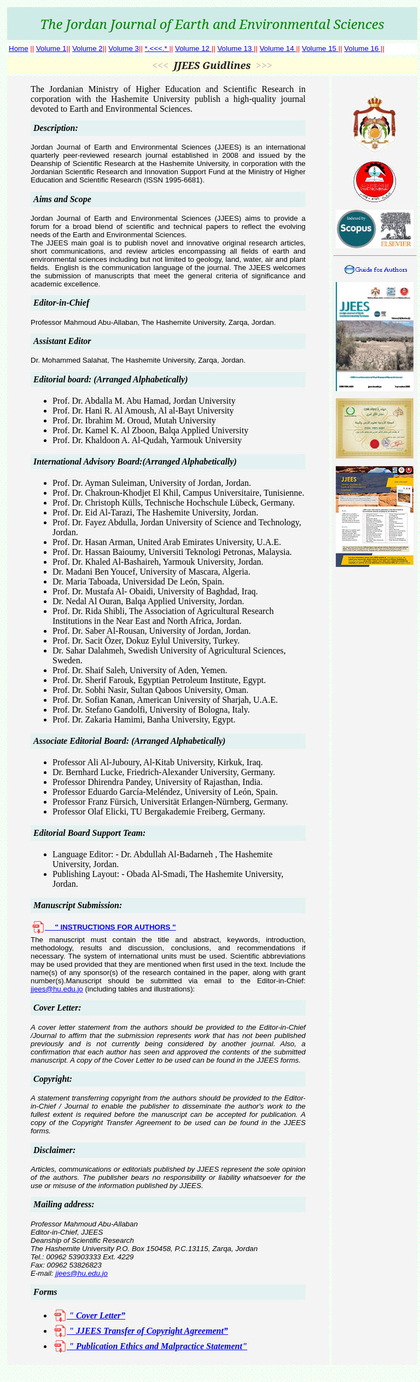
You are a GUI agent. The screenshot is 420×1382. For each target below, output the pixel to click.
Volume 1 (51, 48)
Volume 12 (193, 48)
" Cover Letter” (88, 1315)
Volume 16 (362, 48)
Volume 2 (87, 48)
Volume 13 (235, 48)
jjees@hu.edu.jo (57, 989)
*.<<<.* (157, 48)
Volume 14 (278, 48)
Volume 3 (123, 48)
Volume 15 (320, 48)
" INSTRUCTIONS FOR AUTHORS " (103, 927)
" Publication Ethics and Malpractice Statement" (149, 1346)
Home (18, 48)
